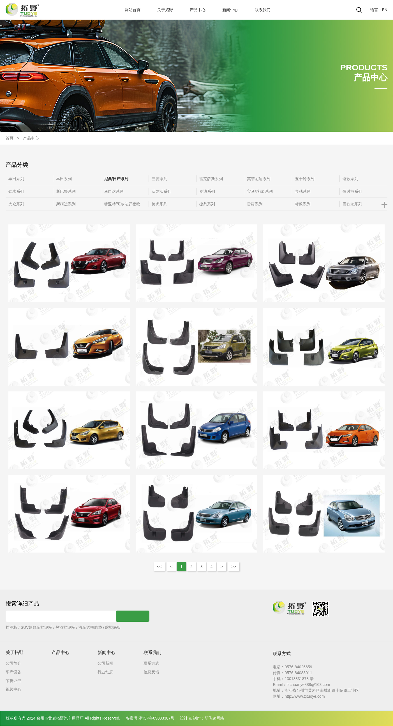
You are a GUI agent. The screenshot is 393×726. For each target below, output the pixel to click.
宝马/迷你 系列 (260, 191)
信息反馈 (151, 672)
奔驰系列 (303, 191)
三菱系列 (159, 179)
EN (384, 10)
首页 (9, 138)
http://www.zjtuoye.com (305, 696)
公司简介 (13, 663)
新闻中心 (230, 10)
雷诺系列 (255, 204)
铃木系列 (16, 191)
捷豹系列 (207, 204)
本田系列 (64, 179)
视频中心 (13, 689)
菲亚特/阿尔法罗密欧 (122, 204)
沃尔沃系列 (161, 191)
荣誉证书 (13, 680)
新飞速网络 (214, 718)
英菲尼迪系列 (259, 179)
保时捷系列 (352, 191)
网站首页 (132, 10)
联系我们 (263, 10)
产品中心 (197, 10)
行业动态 (105, 672)
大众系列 (16, 204)
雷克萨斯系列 (211, 179)
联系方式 (151, 663)
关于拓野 (165, 10)
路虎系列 (159, 204)
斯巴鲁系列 (66, 191)
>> (234, 566)
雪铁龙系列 (352, 204)
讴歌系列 (350, 179)
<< (159, 566)
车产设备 (13, 672)
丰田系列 (16, 179)
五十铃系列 (305, 179)
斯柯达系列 (66, 204)
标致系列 (303, 204)
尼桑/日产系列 (116, 179)
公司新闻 (105, 663)
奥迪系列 (207, 191)
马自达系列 (114, 191)
